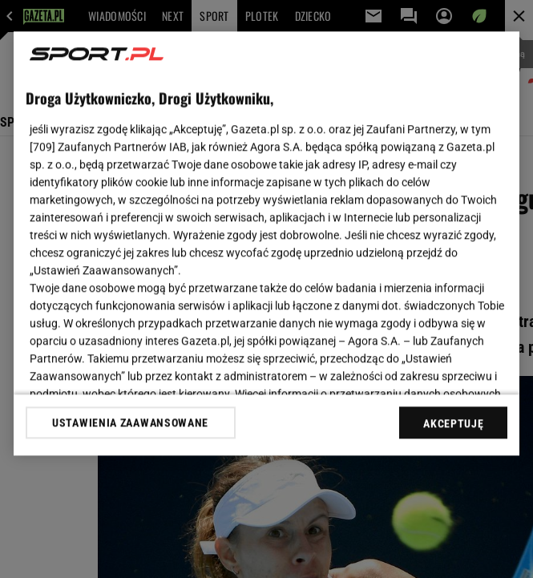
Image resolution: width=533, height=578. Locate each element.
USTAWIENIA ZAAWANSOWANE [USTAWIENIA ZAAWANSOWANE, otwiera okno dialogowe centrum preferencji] (130, 422)
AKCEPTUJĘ (453, 423)
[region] (267, 243)
